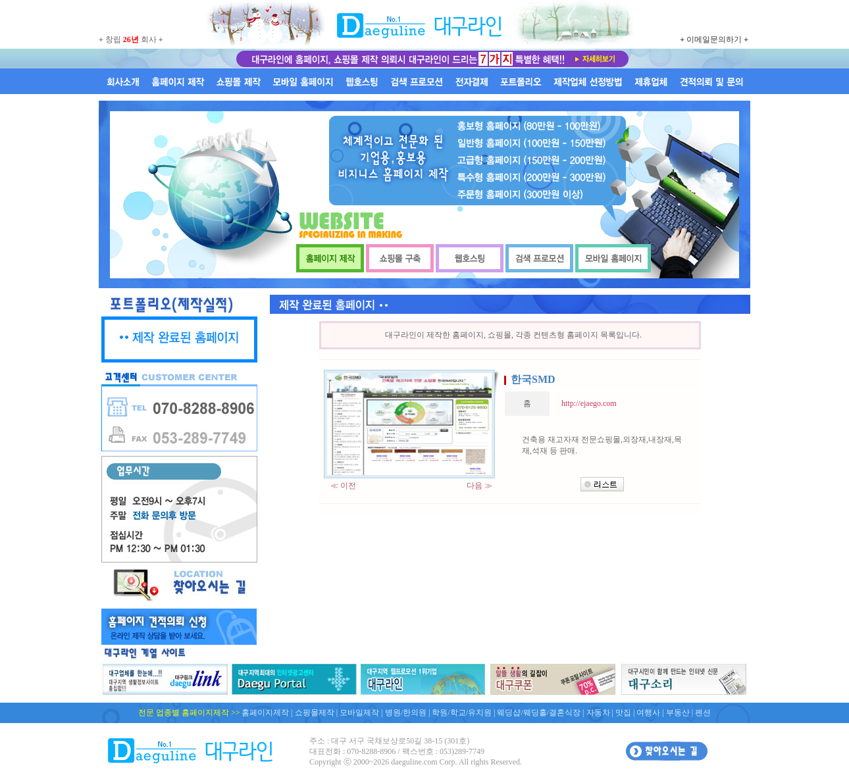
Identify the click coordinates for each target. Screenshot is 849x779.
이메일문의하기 (714, 39)
